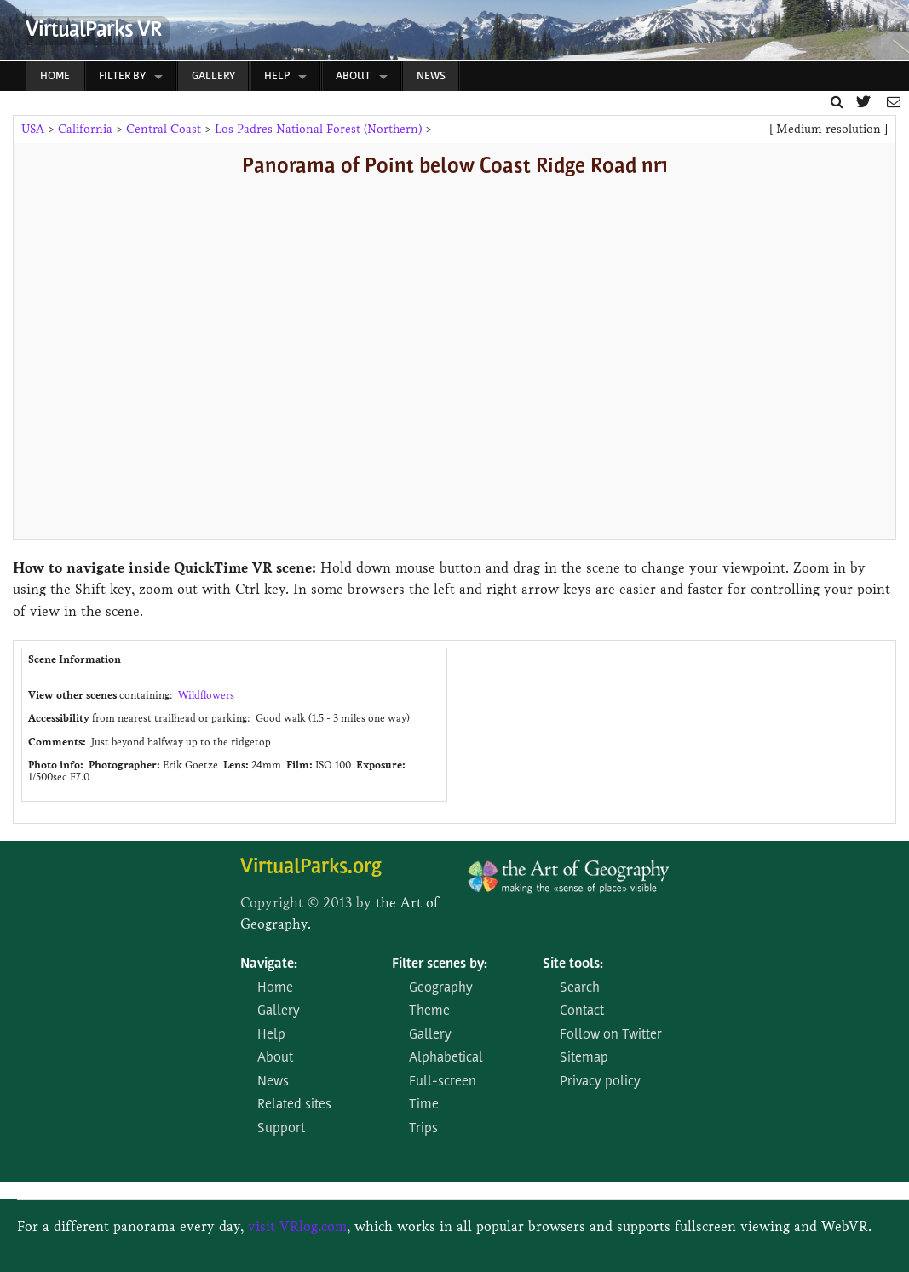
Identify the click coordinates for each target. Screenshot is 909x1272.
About (353, 76)
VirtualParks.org (311, 868)
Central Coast (163, 129)
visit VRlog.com (297, 1226)
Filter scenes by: (439, 964)
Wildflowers (206, 694)
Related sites (294, 1105)
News (431, 76)
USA (32, 129)
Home (55, 76)
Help (277, 76)
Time (424, 1105)
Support (281, 1129)
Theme (429, 1011)
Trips (423, 1129)
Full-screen (442, 1082)
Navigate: (268, 964)
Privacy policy (600, 1082)
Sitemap (584, 1058)
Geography (441, 988)
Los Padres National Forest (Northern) (318, 129)
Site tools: (573, 964)
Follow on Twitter (611, 1035)
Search (580, 988)
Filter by (122, 76)
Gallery (213, 76)
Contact (582, 1011)
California (85, 129)
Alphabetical (446, 1058)
